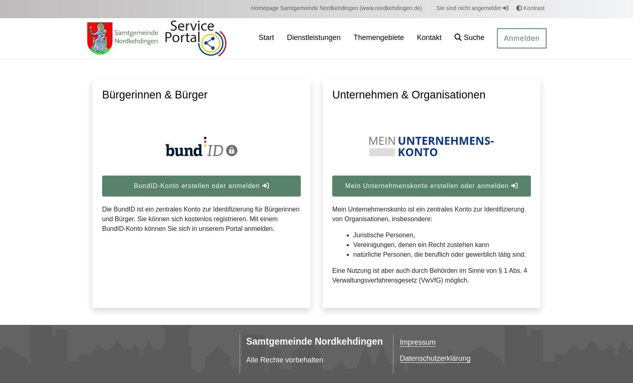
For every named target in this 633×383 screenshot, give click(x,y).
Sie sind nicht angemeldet (472, 8)
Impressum (418, 342)
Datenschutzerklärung (435, 358)
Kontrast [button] (530, 8)
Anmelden (522, 38)
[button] (469, 38)
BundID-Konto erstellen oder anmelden (201, 185)
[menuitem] (336, 8)
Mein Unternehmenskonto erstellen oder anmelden (431, 185)
